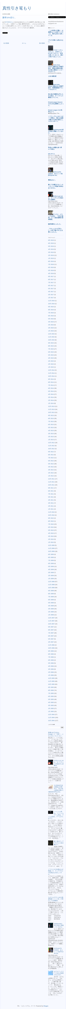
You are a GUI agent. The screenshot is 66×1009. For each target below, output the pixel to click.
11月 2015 (51, 337)
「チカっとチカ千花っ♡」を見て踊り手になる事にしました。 (55, 230)
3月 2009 (51, 572)
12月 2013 (51, 406)
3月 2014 (51, 397)
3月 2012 (51, 470)
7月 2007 (51, 633)
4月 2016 (51, 322)
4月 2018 (51, 273)
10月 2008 (51, 587)
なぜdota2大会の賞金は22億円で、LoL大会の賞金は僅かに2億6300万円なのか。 (56, 789)
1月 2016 (51, 331)
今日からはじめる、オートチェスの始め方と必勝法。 (55, 197)
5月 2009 (51, 566)
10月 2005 (51, 684)
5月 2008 (51, 602)
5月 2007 (51, 639)
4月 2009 (51, 569)
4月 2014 (51, 394)
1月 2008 (51, 615)
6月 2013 (51, 424)
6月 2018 (51, 267)
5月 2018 (51, 270)
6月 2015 (51, 352)
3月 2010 (51, 536)
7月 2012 (51, 457)
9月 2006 (51, 651)
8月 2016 (51, 309)
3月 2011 (51, 503)
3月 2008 (51, 609)
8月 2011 (51, 491)
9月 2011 (51, 488)
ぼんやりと (51, 154)
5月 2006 (51, 663)
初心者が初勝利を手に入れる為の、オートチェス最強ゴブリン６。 (55, 95)
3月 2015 (51, 361)
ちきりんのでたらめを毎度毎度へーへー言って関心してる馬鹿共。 (55, 899)
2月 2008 (51, 612)
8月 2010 (51, 521)
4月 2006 (51, 666)
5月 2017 (51, 288)
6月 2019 (51, 243)
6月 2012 (51, 460)
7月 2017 (51, 282)
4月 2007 (51, 642)
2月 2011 (51, 506)
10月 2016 (51, 303)
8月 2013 (51, 418)
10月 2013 (51, 412)
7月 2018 (51, 264)
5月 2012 (51, 464)
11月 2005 (51, 681)
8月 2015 (51, 346)
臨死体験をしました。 (55, 224)
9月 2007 (51, 627)
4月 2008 (51, 605)
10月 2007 (51, 624)
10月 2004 (51, 720)
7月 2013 (51, 421)
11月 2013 (51, 409)
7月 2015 (51, 349)
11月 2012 (51, 445)
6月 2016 (51, 315)
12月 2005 (51, 678)
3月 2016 (51, 325)
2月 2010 (51, 539)
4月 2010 (51, 533)
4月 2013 (51, 430)
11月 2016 (51, 300)
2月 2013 (51, 436)
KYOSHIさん (9, 22)
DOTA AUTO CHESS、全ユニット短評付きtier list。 (55, 173)
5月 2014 (51, 391)
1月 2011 (51, 509)
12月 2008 (51, 581)
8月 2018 (51, 261)
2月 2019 (51, 255)
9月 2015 (51, 343)
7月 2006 (51, 657)
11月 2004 (51, 717)
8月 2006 (51, 654)
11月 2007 (51, 621)
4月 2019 (51, 249)
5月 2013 (51, 427)
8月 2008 (51, 593)
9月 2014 (51, 379)
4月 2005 (51, 702)
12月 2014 (51, 370)
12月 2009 (51, 545)
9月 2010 (51, 518)
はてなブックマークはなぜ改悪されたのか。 (59, 973)
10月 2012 (51, 448)
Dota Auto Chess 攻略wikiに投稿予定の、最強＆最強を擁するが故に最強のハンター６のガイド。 (55, 68)
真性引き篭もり (16, 8)
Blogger (46, 1006)
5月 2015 (51, 355)
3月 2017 (51, 294)
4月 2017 (51, 291)
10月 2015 (51, 340)
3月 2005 (51, 705)
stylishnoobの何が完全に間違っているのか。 (56, 131)
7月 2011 (51, 494)
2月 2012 (51, 473)
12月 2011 (51, 479)
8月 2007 (51, 630)
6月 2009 (51, 563)
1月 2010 (51, 542)
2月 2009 (51, 575)
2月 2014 (51, 400)
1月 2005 (51, 711)
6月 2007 (51, 636)
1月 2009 (51, 578)
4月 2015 (51, 358)
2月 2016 (51, 328)
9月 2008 (51, 590)
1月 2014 (51, 403)
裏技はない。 (52, 180)
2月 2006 (51, 672)
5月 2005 (51, 699)
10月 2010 (51, 515)
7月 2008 (51, 596)
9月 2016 (51, 306)
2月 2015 (51, 364)
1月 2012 (51, 476)
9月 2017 (51, 276)
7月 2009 (51, 560)
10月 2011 (51, 485)
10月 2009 (51, 551)
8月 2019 (51, 240)
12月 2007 (51, 618)
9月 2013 (51, 415)
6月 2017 (51, 285)
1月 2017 (51, 297)
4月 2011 (51, 500)
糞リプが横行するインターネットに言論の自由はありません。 (55, 186)
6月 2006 (51, 660)
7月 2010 (51, 524)
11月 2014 (51, 373)
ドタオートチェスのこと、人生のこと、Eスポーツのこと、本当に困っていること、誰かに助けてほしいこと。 (55, 53)
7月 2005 (51, 693)
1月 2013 (51, 439)
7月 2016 (51, 312)
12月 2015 (51, 334)
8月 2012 (51, 454)
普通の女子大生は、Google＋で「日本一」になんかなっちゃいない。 (56, 734)
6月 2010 (51, 527)
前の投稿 (42, 43)
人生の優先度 (52, 76)
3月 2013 (51, 433)
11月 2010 (51, 512)
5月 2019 (51, 246)
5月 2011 (51, 497)
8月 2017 (51, 279)
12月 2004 (51, 714)
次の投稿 (6, 43)
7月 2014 (51, 385)
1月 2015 (51, 367)
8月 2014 (51, 382)
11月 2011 (51, 482)
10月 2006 (51, 648)
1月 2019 (51, 258)
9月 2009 (51, 554)
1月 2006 (51, 675)
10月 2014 (51, 376)
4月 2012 (51, 467)
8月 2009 (51, 557)
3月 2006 (51, 669)
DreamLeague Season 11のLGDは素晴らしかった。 (56, 103)
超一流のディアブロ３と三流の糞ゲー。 (59, 843)
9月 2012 (51, 451)
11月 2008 (51, 584)
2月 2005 (51, 708)
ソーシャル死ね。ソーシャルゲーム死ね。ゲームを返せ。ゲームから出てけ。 (56, 815)
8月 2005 (51, 690)
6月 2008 (51, 599)
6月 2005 (51, 696)
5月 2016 (51, 319)
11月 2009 (51, 548)
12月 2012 (51, 442)
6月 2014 (51, 388)
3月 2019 (51, 252)
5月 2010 (51, 530)
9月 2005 (51, 687)
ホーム (24, 43)
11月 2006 (51, 645)
